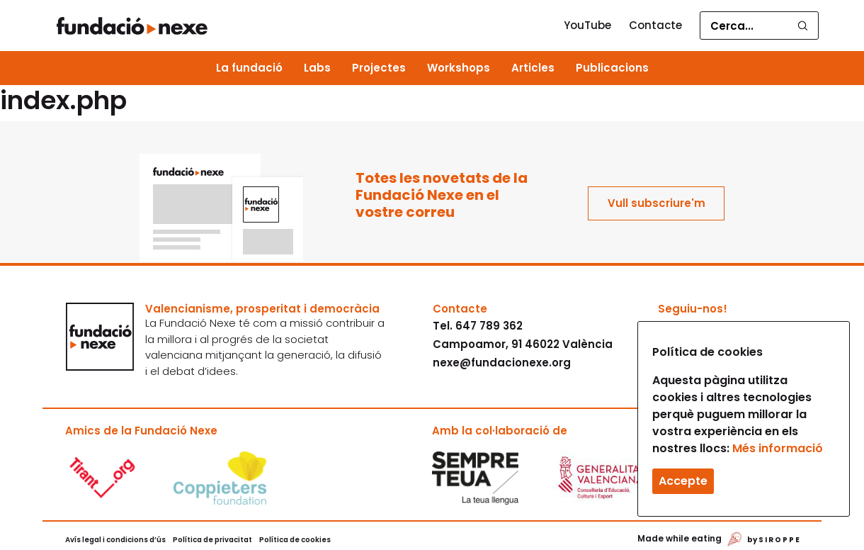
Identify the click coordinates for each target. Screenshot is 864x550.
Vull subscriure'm (656, 203)
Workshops (458, 67)
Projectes (379, 67)
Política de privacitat (212, 539)
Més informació (777, 448)
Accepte (683, 481)
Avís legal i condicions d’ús (115, 539)
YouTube (587, 25)
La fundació (249, 67)
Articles (533, 67)
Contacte (655, 25)
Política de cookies (295, 539)
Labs (317, 67)
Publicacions (612, 67)
